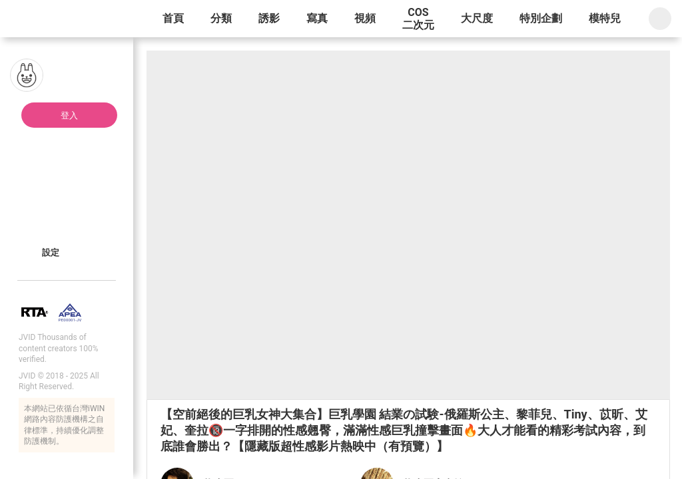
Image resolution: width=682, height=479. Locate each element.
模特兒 (605, 18)
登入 (69, 115)
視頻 (365, 18)
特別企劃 (540, 18)
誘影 (269, 18)
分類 (221, 18)
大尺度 (477, 18)
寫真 (317, 18)
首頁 (173, 18)
